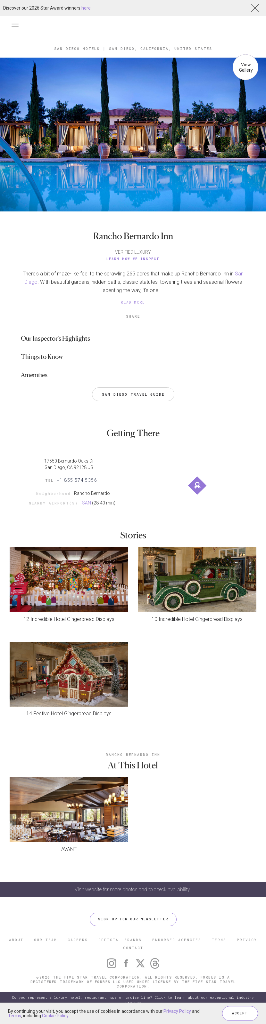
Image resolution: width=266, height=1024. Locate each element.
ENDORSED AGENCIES (176, 939)
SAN (86, 502)
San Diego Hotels (77, 48)
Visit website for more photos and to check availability (133, 889)
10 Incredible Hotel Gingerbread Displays (197, 619)
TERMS (219, 939)
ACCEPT (240, 1013)
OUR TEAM (45, 939)
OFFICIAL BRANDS (120, 939)
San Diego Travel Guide (133, 394)
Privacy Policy (177, 1011)
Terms (14, 1015)
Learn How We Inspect (133, 259)
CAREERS (78, 939)
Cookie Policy (55, 1015)
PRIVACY (247, 939)
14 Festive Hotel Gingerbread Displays (69, 713)
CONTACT (133, 947)
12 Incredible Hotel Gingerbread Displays (68, 619)
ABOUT (16, 939)
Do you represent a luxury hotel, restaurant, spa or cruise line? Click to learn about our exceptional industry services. (133, 1000)
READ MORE (133, 302)
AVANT (69, 849)
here (86, 8)
